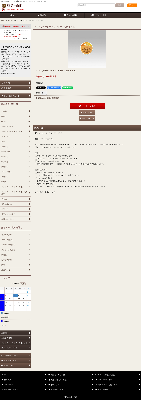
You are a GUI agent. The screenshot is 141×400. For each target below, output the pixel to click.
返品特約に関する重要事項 (47, 98)
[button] (127, 15)
